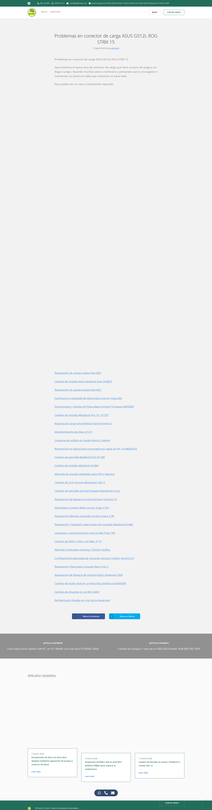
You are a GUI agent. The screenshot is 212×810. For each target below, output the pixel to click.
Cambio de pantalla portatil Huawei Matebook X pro (87, 491)
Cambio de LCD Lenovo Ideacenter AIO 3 (80, 482)
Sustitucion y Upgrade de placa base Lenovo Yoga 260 (88, 398)
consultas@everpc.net (78, 3)
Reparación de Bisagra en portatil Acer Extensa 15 (86, 499)
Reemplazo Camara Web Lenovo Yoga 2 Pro (82, 507)
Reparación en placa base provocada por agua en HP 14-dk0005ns (96, 449)
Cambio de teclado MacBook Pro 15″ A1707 (82, 415)
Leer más (36, 771)
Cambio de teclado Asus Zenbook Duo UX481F (83, 381)
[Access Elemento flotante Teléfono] (106, 793)
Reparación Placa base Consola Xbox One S (81, 566)
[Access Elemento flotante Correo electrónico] (112, 793)
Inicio (44, 11)
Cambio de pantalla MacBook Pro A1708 (80, 457)
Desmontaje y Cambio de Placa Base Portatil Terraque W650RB (94, 406)
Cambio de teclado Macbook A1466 (77, 465)
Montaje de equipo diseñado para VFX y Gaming (84, 474)
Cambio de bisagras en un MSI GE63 (77, 592)
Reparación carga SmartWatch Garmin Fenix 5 (83, 423)
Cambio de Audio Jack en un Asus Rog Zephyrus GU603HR (90, 583)
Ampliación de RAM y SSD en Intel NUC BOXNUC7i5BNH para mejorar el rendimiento (103, 766)
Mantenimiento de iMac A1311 (74, 432)
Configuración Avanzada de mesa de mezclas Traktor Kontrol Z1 (94, 558)
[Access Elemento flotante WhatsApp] (99, 793)
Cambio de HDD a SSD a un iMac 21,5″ (78, 541)
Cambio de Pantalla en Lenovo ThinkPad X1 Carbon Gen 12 (159, 764)
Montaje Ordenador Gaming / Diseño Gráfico (82, 549)
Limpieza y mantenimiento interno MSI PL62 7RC (85, 533)
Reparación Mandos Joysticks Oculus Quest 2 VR (84, 516)
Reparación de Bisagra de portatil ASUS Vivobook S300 (89, 575)
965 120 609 (44, 3)
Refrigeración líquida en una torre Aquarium (82, 600)
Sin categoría (113, 48)
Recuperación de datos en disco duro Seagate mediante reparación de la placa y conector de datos (52, 761)
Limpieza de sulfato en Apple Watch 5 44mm (82, 440)
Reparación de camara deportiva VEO (78, 373)
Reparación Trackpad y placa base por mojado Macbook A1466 (94, 524)
